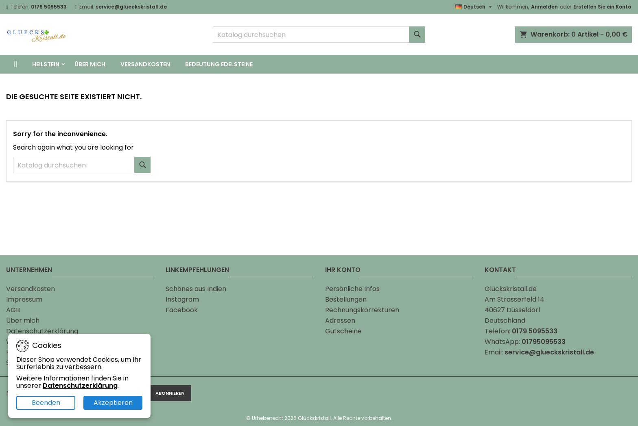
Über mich (89, 64)
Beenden (46, 402)
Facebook (182, 310)
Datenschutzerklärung (42, 331)
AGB (13, 310)
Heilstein (45, 64)
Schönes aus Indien (196, 288)
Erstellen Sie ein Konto (602, 6)
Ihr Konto (343, 269)
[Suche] (319, 34)
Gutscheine (343, 331)
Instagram (182, 299)
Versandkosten (145, 64)
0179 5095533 (49, 6)
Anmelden (544, 6)
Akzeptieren (113, 402)
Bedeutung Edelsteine (219, 64)
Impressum (24, 299)
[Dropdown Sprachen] (474, 7)
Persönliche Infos (352, 288)
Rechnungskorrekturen (362, 310)
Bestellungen (346, 299)
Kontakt (500, 269)
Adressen (340, 320)
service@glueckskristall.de (131, 6)
